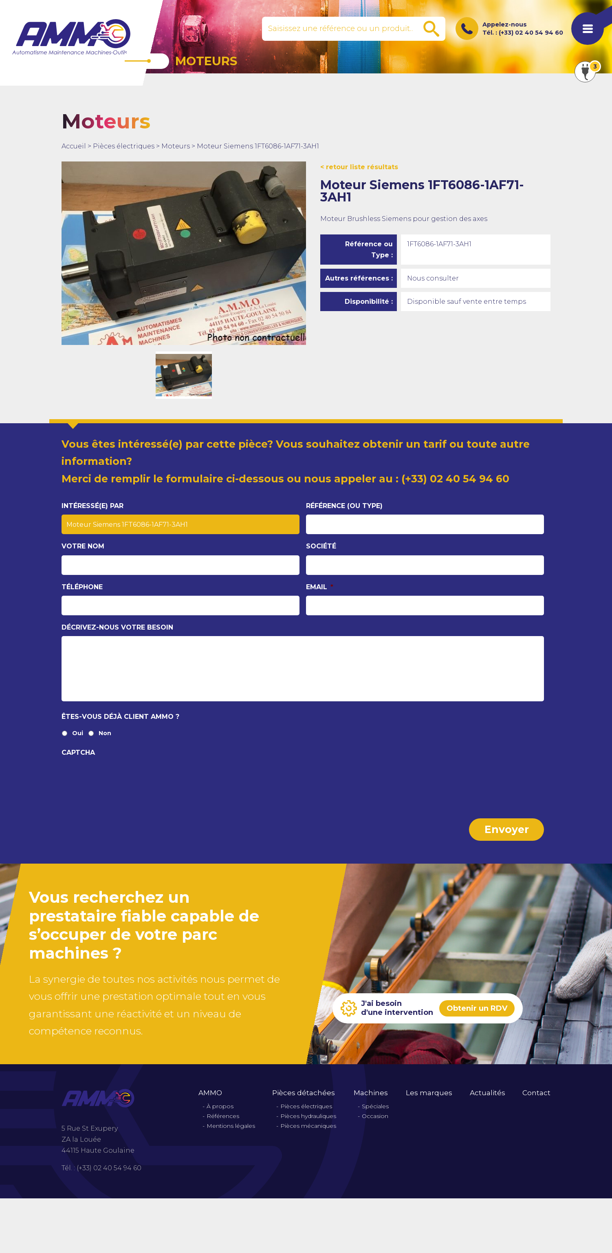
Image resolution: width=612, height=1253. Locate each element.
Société (321, 546)
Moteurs (175, 146)
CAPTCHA (78, 752)
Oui (77, 733)
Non (105, 733)
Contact (536, 1093)
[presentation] (123, 777)
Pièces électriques (123, 146)
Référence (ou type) (344, 506)
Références (223, 1116)
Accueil (74, 146)
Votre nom (83, 546)
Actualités (487, 1093)
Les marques (429, 1093)
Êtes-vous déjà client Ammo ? (120, 716)
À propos (220, 1106)
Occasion (375, 1116)
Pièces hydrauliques (308, 1116)
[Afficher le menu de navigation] (587, 28)
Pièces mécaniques (308, 1126)
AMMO (210, 1093)
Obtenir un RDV (477, 1008)
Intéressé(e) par (92, 506)
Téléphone (82, 587)
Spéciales (375, 1106)
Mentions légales (231, 1126)
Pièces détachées (303, 1093)
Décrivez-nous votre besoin (117, 627)
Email (319, 587)
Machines (371, 1093)
